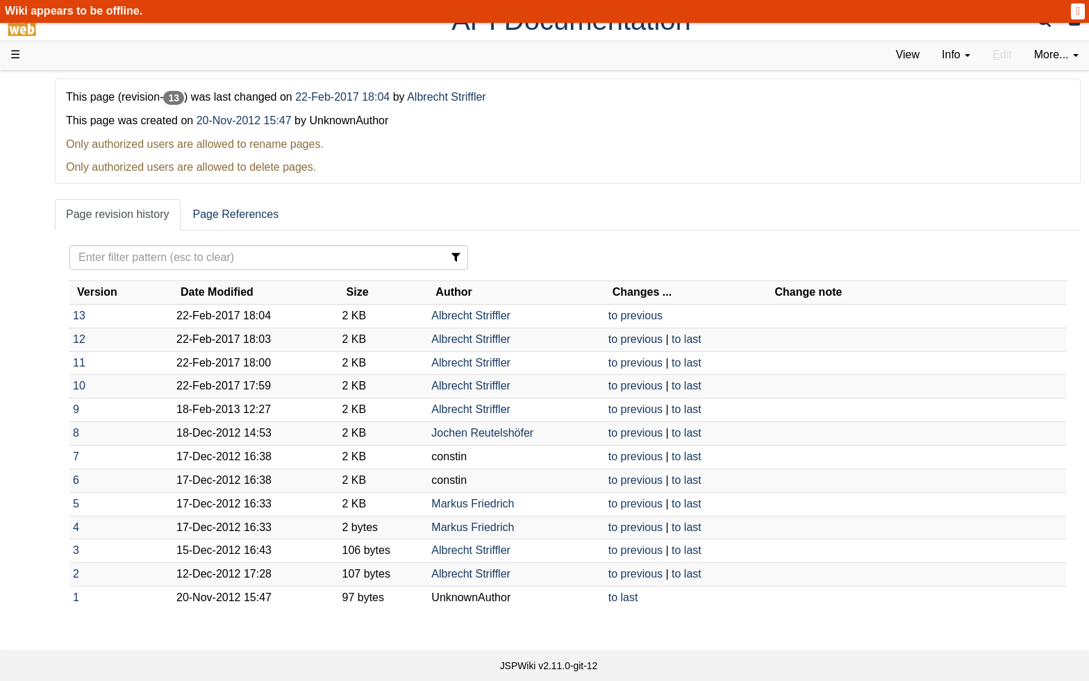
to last (761, 339)
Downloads (65, 125)
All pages (61, 488)
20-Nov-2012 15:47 (406, 120)
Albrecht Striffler (608, 97)
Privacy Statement (83, 551)
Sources (58, 362)
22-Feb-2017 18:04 (506, 97)
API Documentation (86, 346)
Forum (54, 424)
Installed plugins (78, 519)
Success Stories (78, 140)
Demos (56, 251)
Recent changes (78, 503)
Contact (57, 535)
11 (241, 363)
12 (241, 339)
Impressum (112, 535)
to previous (710, 315)
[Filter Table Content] (398, 257)
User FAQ (62, 236)
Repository (64, 377)
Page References (398, 214)
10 (241, 386)
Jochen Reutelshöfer (586, 433)
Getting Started (75, 298)
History (55, 156)
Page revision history (279, 214)
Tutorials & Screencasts (96, 204)
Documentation (75, 220)
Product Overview (82, 109)
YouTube (60, 440)
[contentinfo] (956, 55)
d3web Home (44, 86)
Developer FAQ (76, 330)
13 (241, 315)
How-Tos (59, 314)
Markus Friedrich (576, 504)
